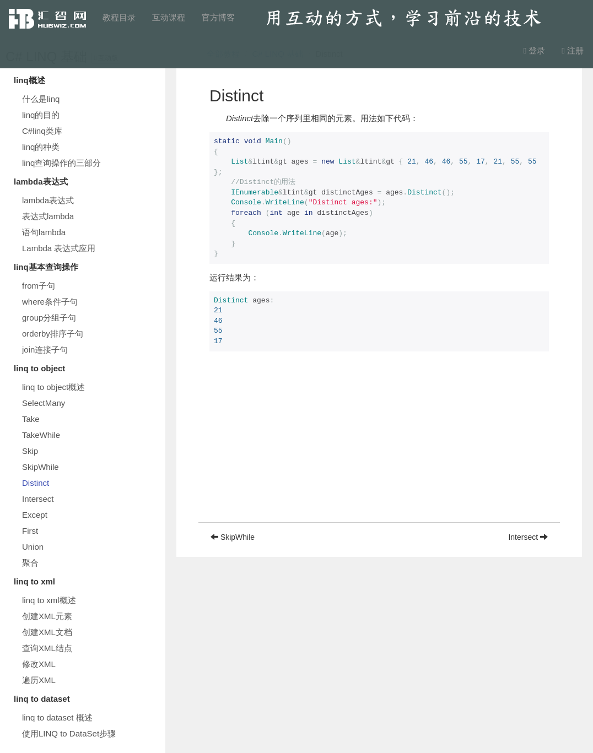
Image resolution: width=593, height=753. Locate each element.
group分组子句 (49, 317)
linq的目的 (41, 115)
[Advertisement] (379, 445)
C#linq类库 (42, 131)
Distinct (35, 482)
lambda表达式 (48, 200)
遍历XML (39, 680)
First (30, 530)
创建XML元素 (47, 616)
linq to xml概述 (49, 600)
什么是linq (41, 99)
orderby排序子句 (52, 333)
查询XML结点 (47, 648)
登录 (535, 50)
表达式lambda (48, 216)
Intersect (38, 498)
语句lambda (44, 232)
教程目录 (119, 17)
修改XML (39, 664)
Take (31, 419)
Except (34, 514)
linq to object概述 (53, 387)
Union (33, 546)
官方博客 (218, 17)
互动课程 (168, 17)
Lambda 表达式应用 (58, 248)
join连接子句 (45, 349)
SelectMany (43, 403)
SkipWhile (40, 467)
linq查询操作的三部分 (61, 162)
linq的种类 (41, 146)
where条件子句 (50, 301)
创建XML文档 (47, 632)
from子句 (38, 285)
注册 (573, 50)
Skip (30, 451)
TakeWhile (41, 435)
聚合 (30, 562)
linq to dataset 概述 (57, 717)
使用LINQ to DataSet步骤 (69, 733)
